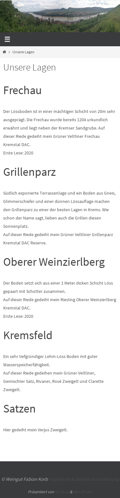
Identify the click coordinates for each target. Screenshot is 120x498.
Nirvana (62, 491)
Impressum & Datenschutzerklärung (84, 479)
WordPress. (82, 491)
